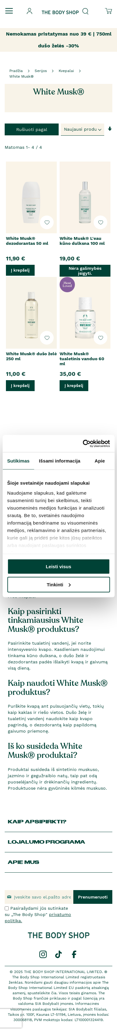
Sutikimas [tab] (18, 460)
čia (53, 993)
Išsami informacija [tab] (59, 460)
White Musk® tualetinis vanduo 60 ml (82, 358)
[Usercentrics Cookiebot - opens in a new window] (83, 443)
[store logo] (60, 7)
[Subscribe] (92, 897)
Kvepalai (66, 71)
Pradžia (16, 71)
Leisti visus (58, 566)
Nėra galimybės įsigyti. (85, 271)
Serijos (41, 71)
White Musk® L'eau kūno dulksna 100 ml (82, 241)
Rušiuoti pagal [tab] (31, 129)
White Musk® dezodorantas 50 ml (27, 241)
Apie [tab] (100, 460)
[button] (47, 222)
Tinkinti (59, 584)
